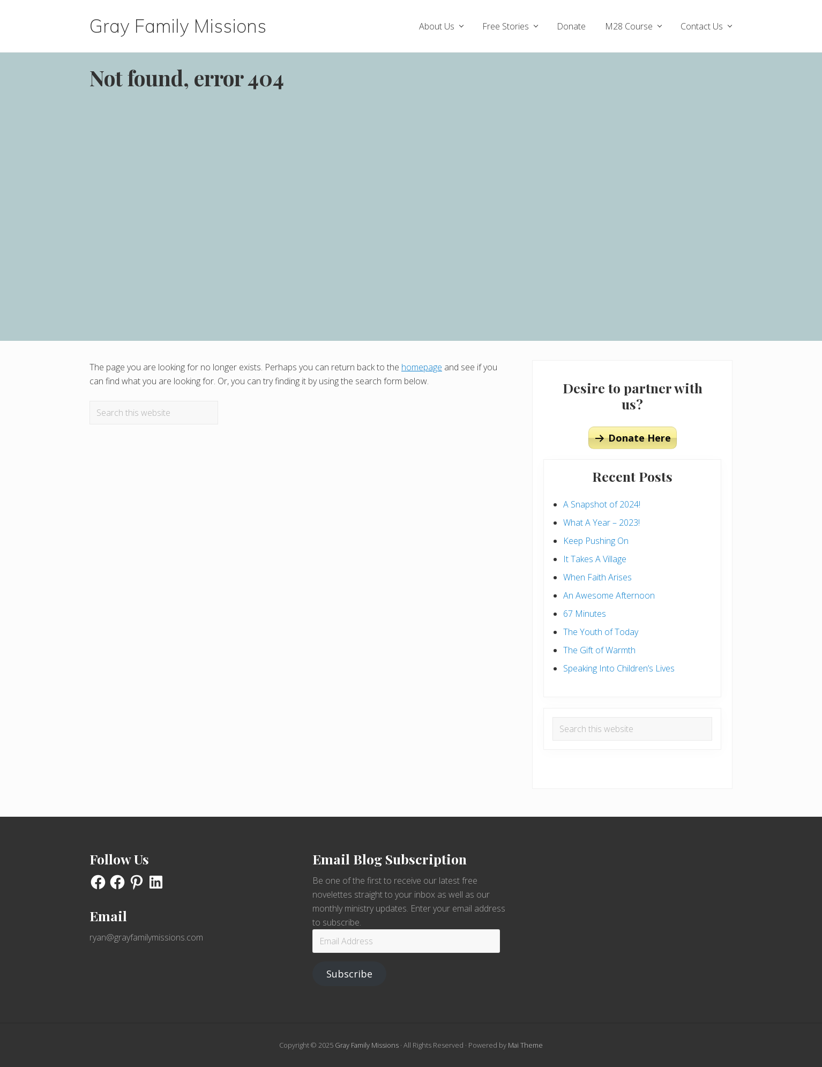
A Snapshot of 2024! (601, 504)
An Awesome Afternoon (609, 595)
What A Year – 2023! (601, 522)
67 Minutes (584, 614)
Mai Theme (525, 1045)
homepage (421, 367)
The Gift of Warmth (599, 650)
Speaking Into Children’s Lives (619, 668)
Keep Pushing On (596, 541)
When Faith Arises (597, 577)
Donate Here (639, 437)
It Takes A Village (594, 559)
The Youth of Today (600, 632)
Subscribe (349, 973)
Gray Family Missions (177, 26)
